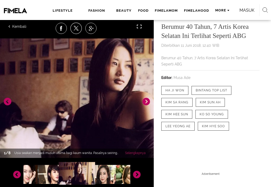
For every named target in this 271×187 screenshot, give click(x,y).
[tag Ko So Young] (212, 114)
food (143, 10)
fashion (96, 10)
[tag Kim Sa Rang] (177, 102)
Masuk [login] (246, 10)
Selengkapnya (135, 153)
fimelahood (196, 10)
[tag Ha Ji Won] (175, 90)
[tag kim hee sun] (177, 114)
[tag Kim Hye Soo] (213, 126)
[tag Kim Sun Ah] (210, 102)
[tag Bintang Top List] (211, 90)
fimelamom (166, 10)
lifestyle (63, 10)
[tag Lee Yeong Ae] (178, 126)
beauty (124, 10)
